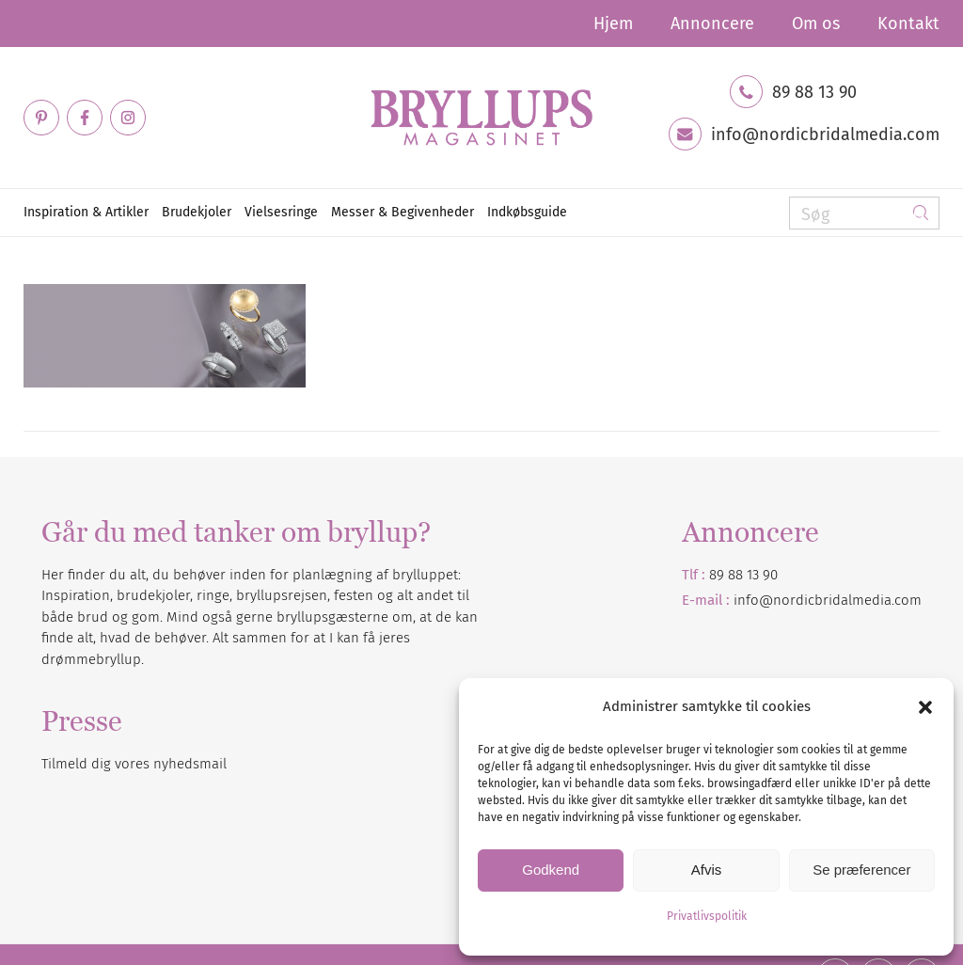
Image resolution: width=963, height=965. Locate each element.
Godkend (550, 870)
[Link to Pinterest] (41, 117)
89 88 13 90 (814, 92)
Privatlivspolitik (707, 916)
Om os (816, 23)
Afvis (706, 870)
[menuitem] (613, 23)
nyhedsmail (190, 763)
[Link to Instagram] (128, 117)
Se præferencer (861, 870)
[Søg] (864, 213)
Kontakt (908, 23)
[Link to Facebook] (85, 117)
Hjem (613, 23)
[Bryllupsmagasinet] (481, 117)
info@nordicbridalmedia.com (825, 134)
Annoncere (712, 23)
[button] (925, 707)
